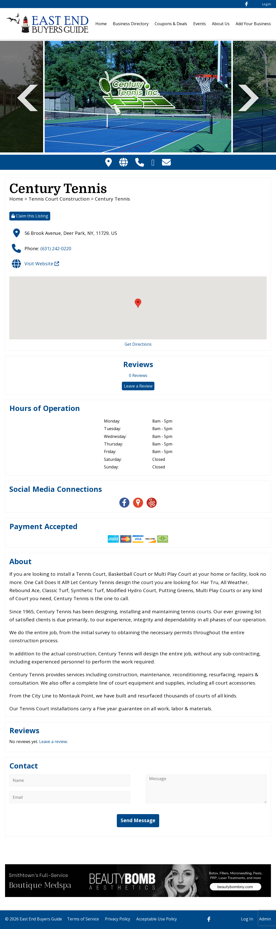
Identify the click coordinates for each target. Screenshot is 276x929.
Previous (27, 97)
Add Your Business (253, 23)
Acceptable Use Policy (156, 919)
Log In (266, 4)
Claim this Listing (29, 216)
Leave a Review (138, 386)
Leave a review (53, 741)
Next (248, 97)
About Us (221, 23)
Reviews (138, 375)
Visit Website (41, 264)
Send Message (138, 820)
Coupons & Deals (171, 23)
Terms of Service (83, 919)
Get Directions (138, 344)
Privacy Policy (117, 919)
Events (199, 23)
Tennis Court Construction (59, 199)
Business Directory (131, 23)
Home (101, 23)
